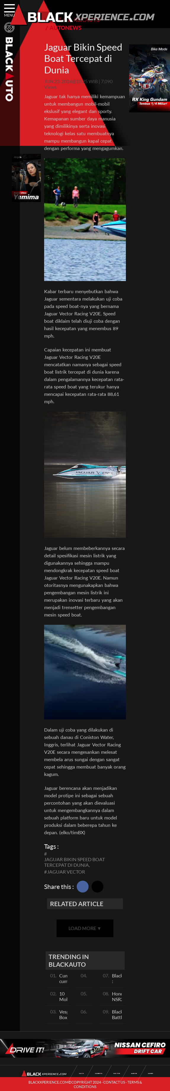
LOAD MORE (85, 928)
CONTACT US (114, 1082)
